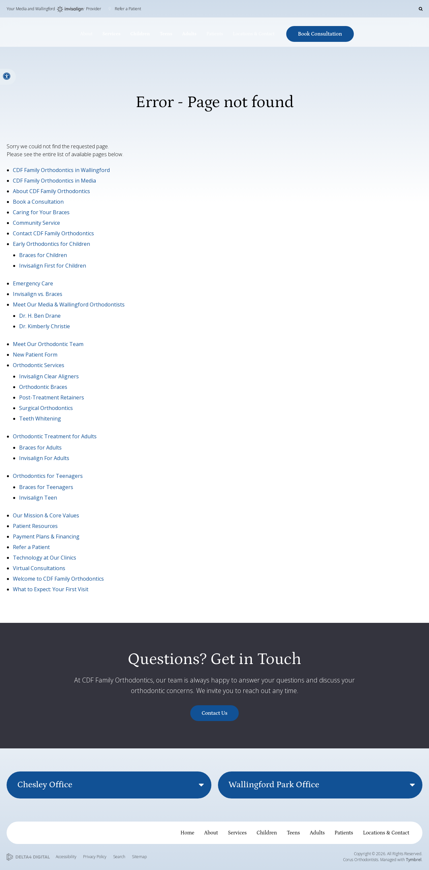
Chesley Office (44, 785)
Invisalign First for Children (52, 265)
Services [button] (111, 34)
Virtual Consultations (39, 568)
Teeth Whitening (40, 418)
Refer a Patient (128, 9)
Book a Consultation (38, 201)
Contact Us (214, 713)
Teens (293, 833)
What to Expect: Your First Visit (50, 589)
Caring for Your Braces (41, 212)
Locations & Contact (386, 833)
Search (119, 856)
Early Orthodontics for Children (51, 243)
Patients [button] (214, 34)
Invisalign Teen (38, 497)
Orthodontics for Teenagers (48, 475)
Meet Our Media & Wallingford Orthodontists (69, 304)
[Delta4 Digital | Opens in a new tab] (28, 857)
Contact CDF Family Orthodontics (53, 233)
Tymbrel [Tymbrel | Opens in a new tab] (413, 859)
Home (187, 833)
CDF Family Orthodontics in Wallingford (61, 170)
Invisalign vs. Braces (37, 294)
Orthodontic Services (38, 365)
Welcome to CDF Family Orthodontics (58, 578)
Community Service (36, 222)
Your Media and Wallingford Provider (54, 9)
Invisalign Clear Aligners (49, 376)
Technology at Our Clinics (44, 557)
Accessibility (66, 856)
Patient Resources (35, 526)
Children (267, 833)
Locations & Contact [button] (253, 34)
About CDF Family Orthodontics (51, 191)
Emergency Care (33, 283)
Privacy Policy (95, 856)
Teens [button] (166, 34)
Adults (317, 833)
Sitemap (139, 856)
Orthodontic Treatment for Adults (55, 436)
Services (237, 833)
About (211, 833)
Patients (344, 833)
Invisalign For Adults (44, 458)
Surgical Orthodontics (46, 408)
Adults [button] (189, 34)
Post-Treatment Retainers (51, 397)
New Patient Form (35, 354)
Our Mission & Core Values (46, 515)
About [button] (86, 34)
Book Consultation (320, 34)
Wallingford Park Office (274, 785)
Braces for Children (43, 255)
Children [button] (140, 34)
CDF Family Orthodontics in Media (54, 180)
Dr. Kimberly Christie (44, 326)
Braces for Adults (40, 447)
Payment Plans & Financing (46, 536)
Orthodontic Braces (43, 387)
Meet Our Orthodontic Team (48, 344)
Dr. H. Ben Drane (40, 315)
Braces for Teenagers (46, 487)
